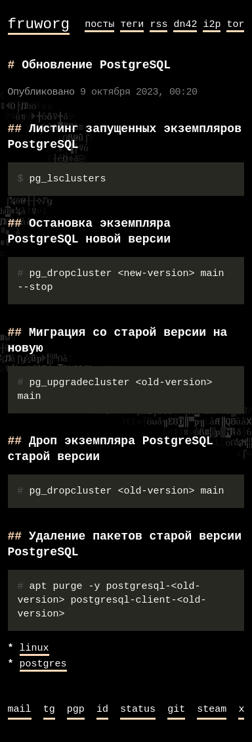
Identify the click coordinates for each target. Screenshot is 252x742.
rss (158, 24)
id (102, 709)
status (138, 709)
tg (49, 709)
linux (34, 648)
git (176, 709)
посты (99, 24)
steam (211, 709)
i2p (211, 24)
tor (235, 24)
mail (20, 709)
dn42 (185, 24)
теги (132, 24)
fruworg (39, 24)
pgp (76, 709)
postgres (43, 664)
